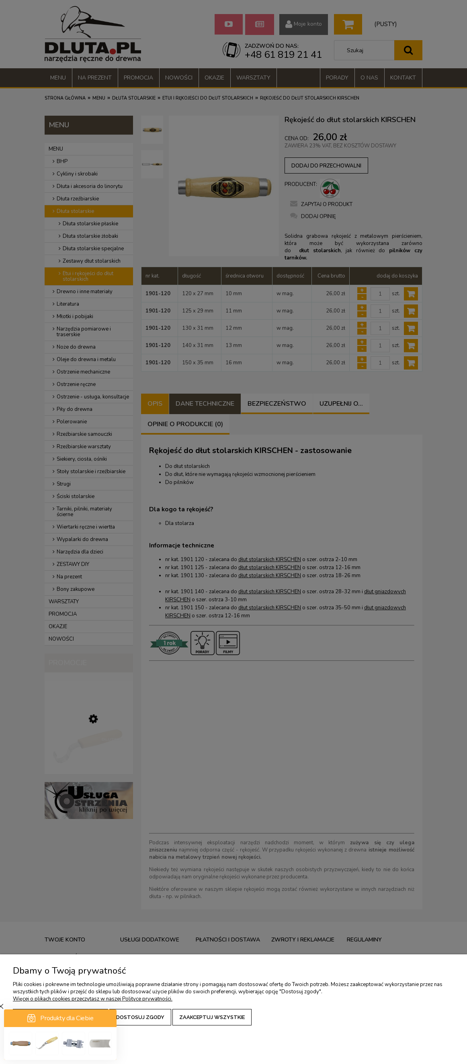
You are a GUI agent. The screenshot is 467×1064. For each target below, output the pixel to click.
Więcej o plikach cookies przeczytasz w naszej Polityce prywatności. (92, 999)
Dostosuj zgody (140, 1017)
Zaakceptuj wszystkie (212, 1017)
